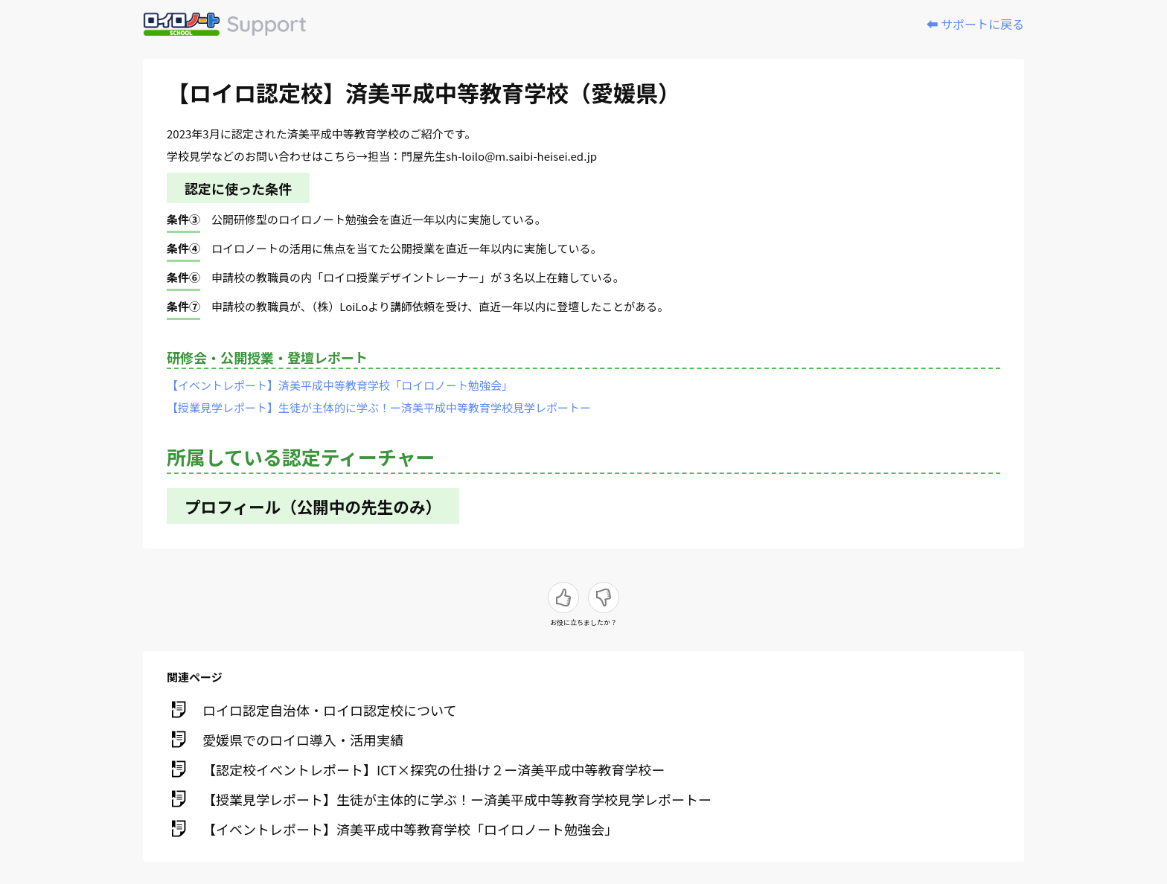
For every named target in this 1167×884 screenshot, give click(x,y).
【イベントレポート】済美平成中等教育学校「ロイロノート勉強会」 (340, 385)
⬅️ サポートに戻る (975, 24)
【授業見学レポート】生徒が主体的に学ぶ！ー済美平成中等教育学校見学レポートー (379, 407)
